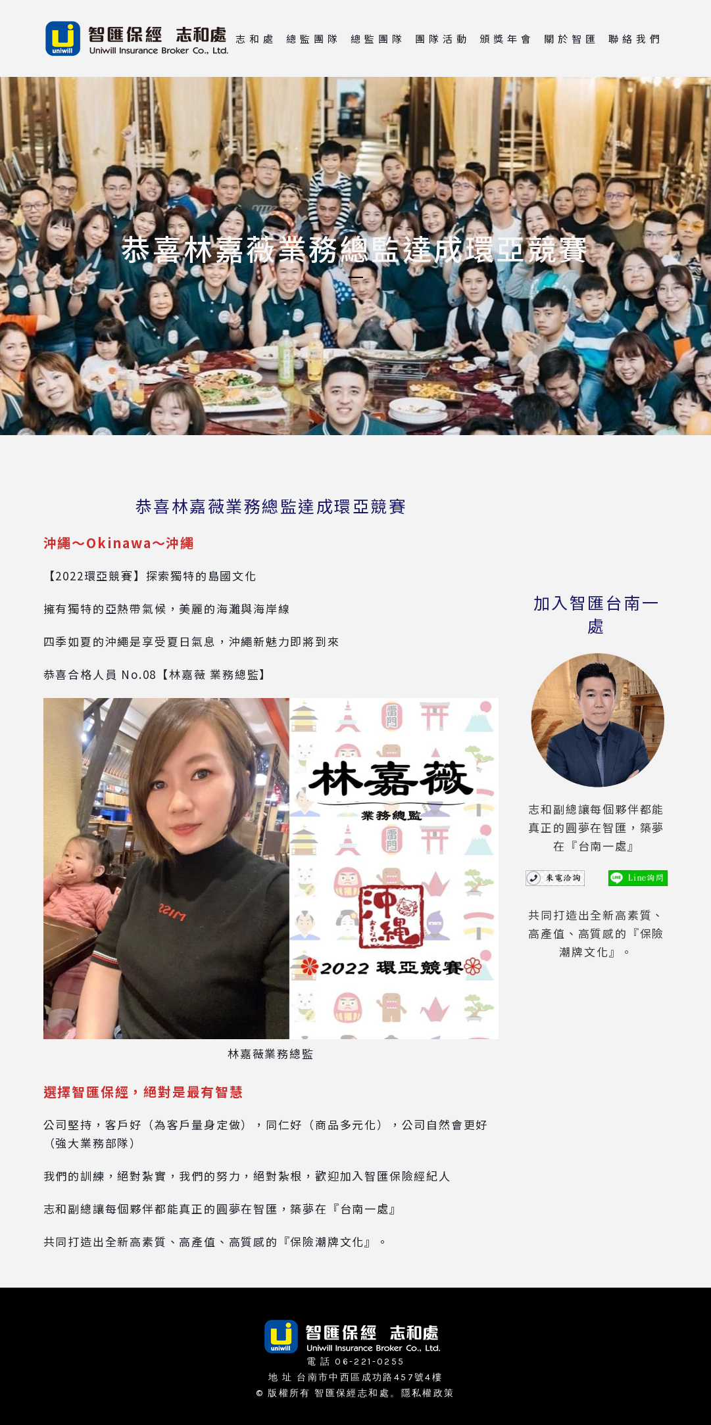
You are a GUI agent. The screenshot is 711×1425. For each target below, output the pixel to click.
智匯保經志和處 (352, 1393)
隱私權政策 (428, 1393)
